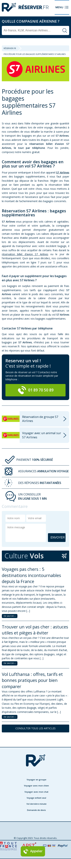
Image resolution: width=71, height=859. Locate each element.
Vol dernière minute (36, 803)
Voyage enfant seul (36, 797)
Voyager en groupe (36, 779)
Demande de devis (36, 810)
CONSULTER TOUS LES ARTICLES (35, 728)
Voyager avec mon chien (36, 785)
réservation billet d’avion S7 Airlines (25, 254)
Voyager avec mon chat (36, 791)
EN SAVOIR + (10, 616)
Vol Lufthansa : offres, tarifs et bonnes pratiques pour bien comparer (32, 680)
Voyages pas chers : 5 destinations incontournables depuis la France (31, 575)
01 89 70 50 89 (36, 390)
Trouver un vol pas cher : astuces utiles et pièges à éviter (35, 630)
